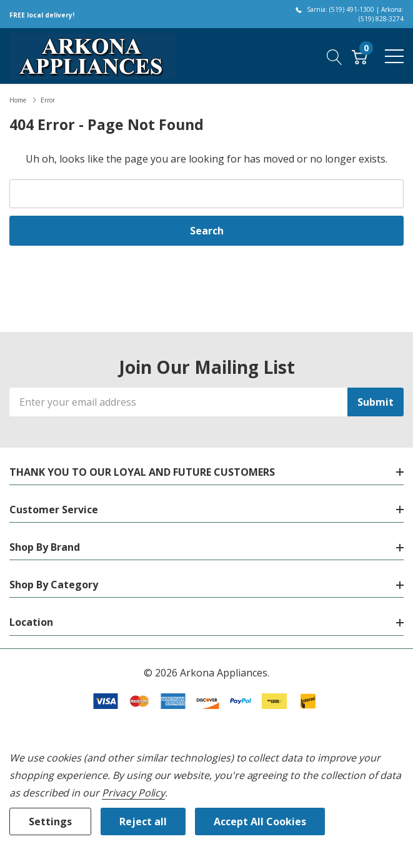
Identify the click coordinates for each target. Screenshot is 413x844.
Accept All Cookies (260, 821)
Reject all (143, 821)
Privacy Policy (133, 793)
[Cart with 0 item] (359, 55)
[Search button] (334, 55)
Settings (50, 821)
